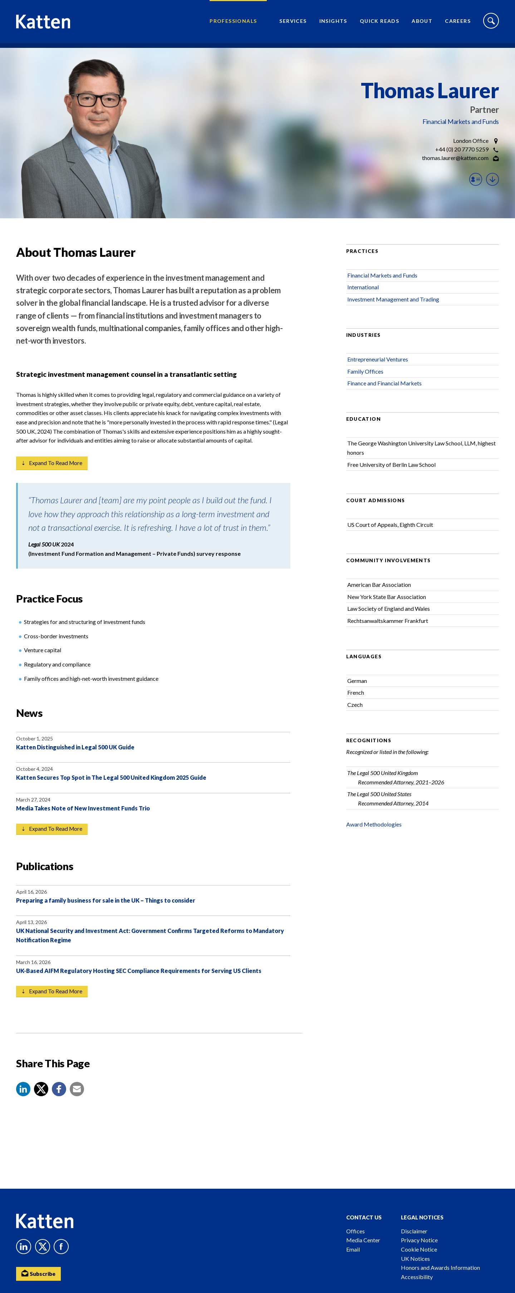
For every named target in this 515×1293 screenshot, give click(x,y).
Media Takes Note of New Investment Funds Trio (83, 817)
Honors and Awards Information (440, 1267)
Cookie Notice (419, 1249)
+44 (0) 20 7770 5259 (462, 149)
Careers (458, 23)
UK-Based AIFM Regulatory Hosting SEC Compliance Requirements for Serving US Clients (138, 980)
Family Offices (365, 379)
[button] (23, 1099)
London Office (471, 140)
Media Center (363, 1240)
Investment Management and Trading (393, 307)
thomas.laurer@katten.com (455, 157)
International (363, 295)
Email (353, 1249)
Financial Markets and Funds (460, 121)
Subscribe (39, 1273)
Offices (355, 1231)
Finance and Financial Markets (384, 391)
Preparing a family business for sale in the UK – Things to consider (105, 910)
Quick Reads (379, 23)
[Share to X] (41, 1099)
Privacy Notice (419, 1240)
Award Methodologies (374, 832)
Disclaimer (414, 1231)
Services (292, 23)
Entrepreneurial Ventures (377, 367)
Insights (333, 23)
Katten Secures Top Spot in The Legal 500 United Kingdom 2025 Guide (111, 786)
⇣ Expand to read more (52, 471)
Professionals (233, 23)
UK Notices (415, 1258)
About (422, 23)
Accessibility (417, 1276)
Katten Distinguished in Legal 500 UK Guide (75, 756)
